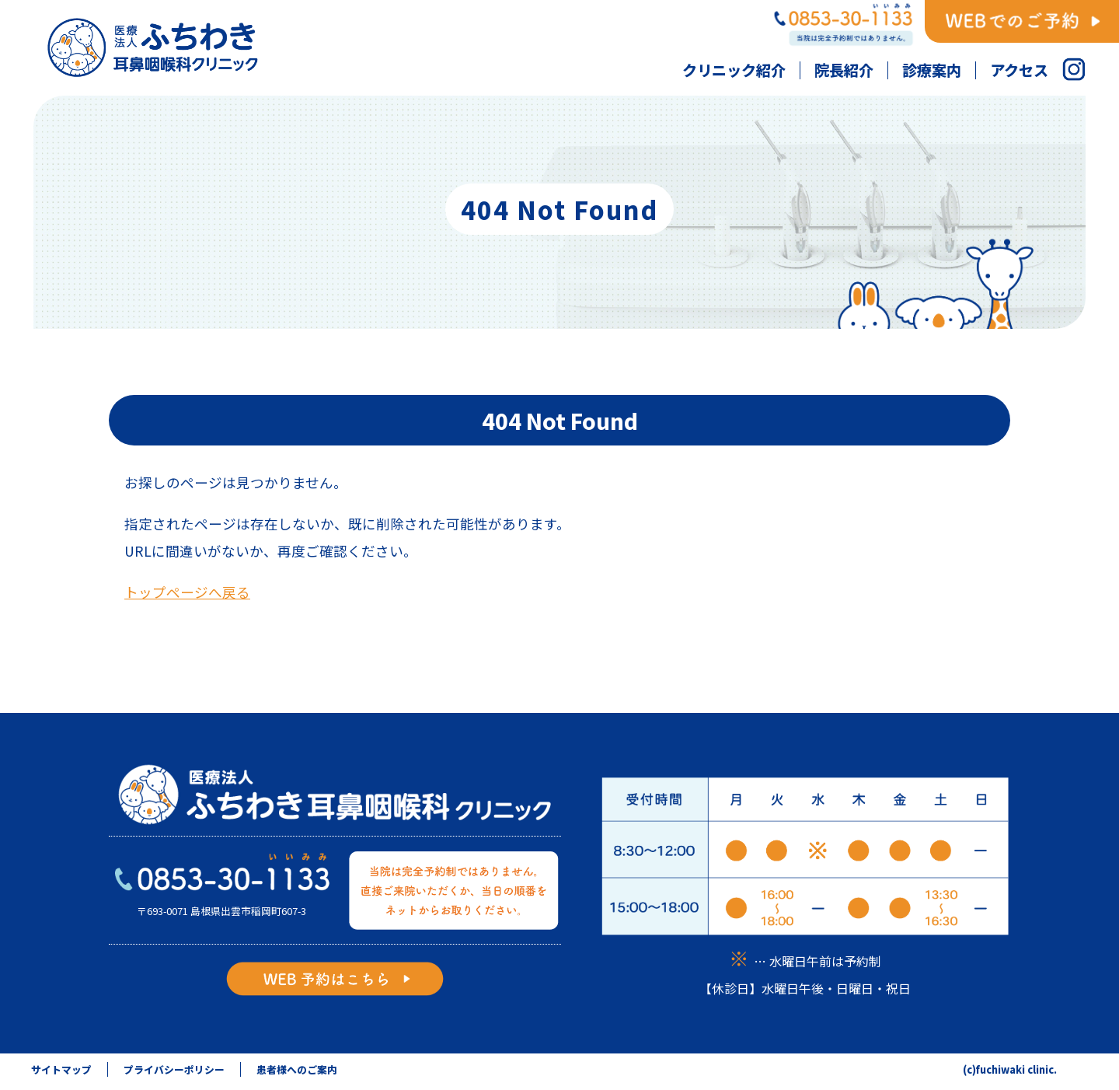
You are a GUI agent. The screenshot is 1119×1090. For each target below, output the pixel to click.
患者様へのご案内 (296, 1069)
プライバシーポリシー (174, 1069)
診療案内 (931, 70)
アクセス (1019, 70)
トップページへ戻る (187, 592)
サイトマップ (61, 1069)
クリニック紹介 (734, 70)
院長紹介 (843, 70)
